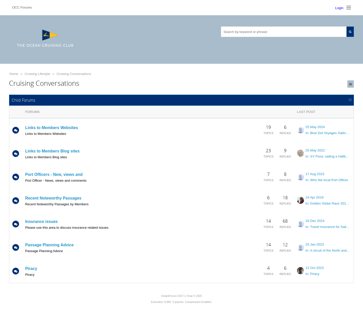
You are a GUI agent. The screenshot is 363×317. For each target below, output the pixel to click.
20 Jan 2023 (315, 244)
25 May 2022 (315, 150)
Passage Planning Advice (49, 245)
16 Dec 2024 (315, 221)
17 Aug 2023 (315, 174)
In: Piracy (313, 274)
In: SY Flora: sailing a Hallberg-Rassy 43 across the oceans (328, 156)
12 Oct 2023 (315, 268)
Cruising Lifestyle (37, 74)
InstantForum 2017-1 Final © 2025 (181, 295)
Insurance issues (41, 221)
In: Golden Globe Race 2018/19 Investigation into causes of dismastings (328, 203)
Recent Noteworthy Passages (53, 198)
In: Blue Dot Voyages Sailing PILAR (328, 133)
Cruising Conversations (73, 74)
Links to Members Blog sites (52, 151)
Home (13, 74)
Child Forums (23, 100)
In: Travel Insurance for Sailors (328, 227)
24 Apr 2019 (315, 197)
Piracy (31, 268)
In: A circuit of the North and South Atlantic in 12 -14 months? (328, 250)
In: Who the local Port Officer (327, 180)
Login (339, 8)
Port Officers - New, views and (54, 174)
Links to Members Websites (51, 128)
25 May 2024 (315, 127)
